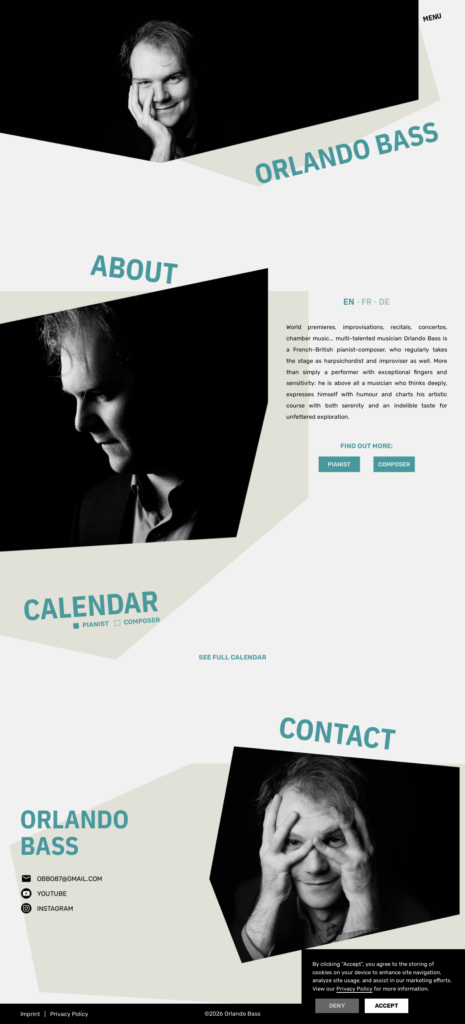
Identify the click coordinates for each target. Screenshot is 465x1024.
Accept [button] (386, 1005)
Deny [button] (337, 1005)
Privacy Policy (354, 989)
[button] (432, 17)
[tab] (348, 303)
